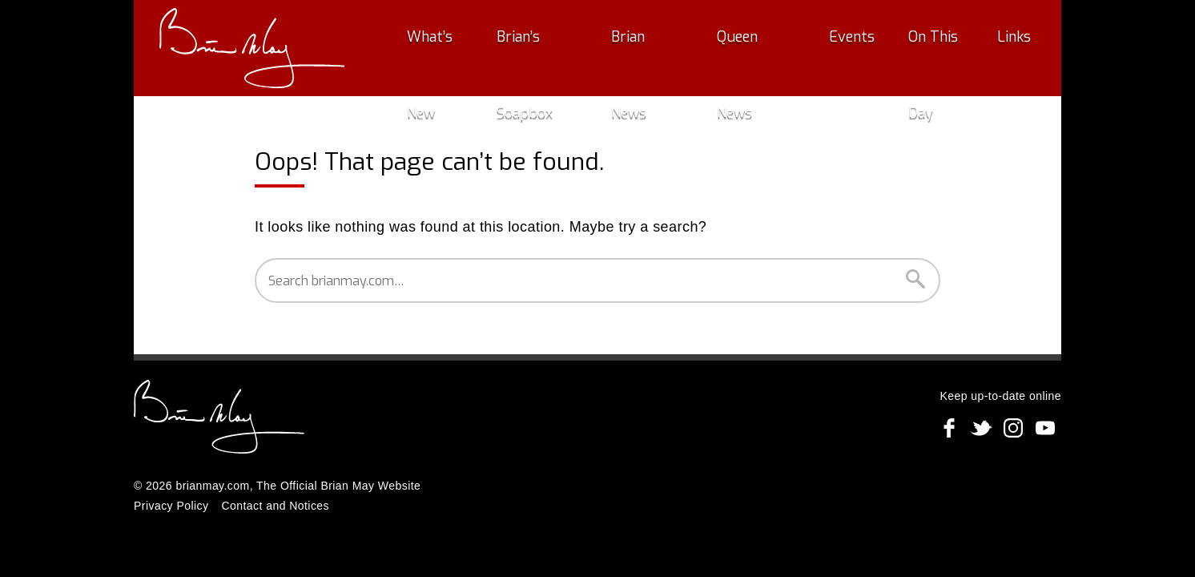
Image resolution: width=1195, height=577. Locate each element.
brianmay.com (212, 485)
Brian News (667, 48)
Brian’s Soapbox (558, 48)
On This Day (931, 48)
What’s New (447, 48)
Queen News (765, 48)
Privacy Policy (171, 505)
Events (848, 48)
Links (1008, 48)
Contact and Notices (275, 505)
